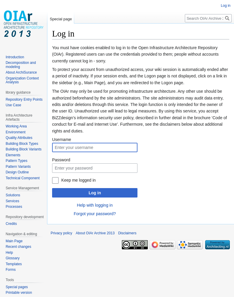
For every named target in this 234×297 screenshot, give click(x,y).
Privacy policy (61, 233)
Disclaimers (127, 233)
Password (61, 159)
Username (61, 139)
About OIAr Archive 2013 (95, 233)
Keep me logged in (78, 180)
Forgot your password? (95, 213)
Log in (95, 192)
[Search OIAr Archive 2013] (208, 18)
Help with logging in (94, 205)
